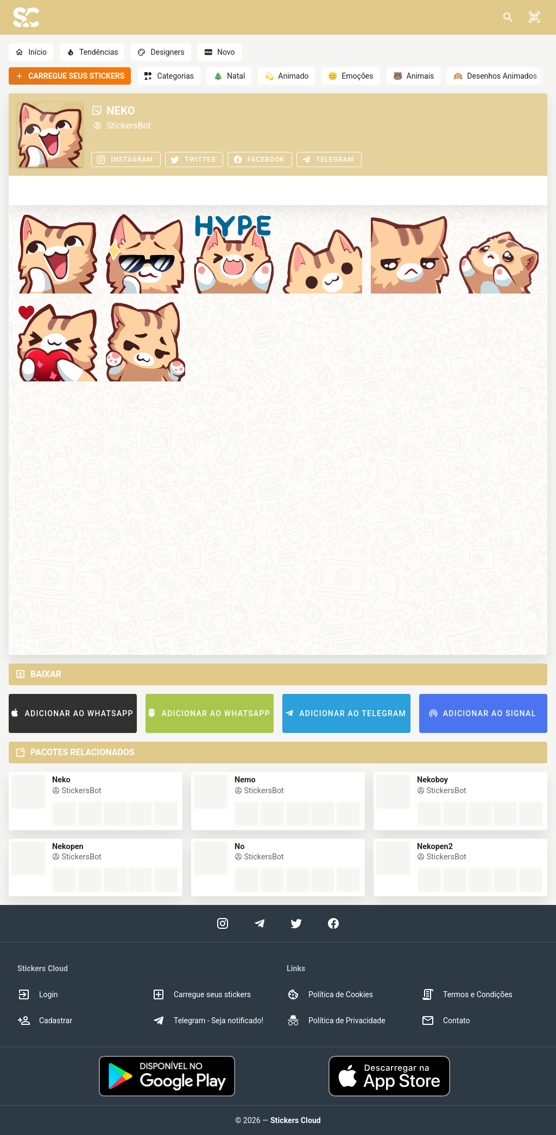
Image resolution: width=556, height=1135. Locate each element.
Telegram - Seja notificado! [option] (207, 1020)
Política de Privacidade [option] (336, 1020)
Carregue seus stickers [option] (201, 994)
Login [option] (37, 994)
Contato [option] (445, 1020)
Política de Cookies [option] (330, 994)
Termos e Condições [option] (467, 994)
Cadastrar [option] (44, 1020)
